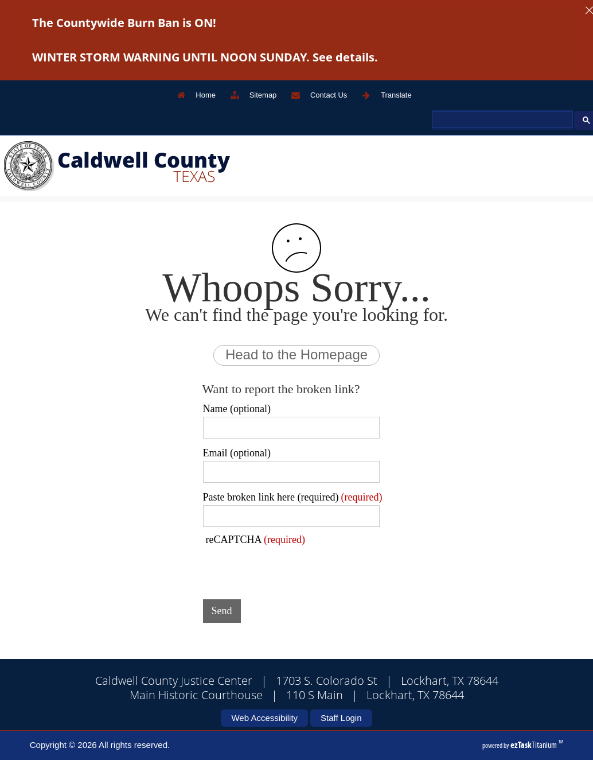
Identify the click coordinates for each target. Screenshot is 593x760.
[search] (501, 120)
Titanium (534, 744)
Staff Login (341, 718)
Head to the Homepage (296, 354)
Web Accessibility (264, 718)
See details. (345, 57)
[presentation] (290, 568)
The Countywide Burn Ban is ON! (124, 22)
